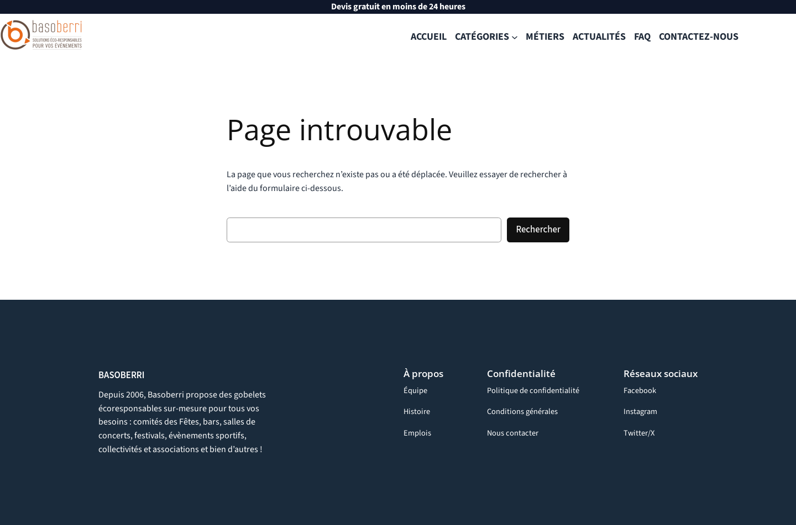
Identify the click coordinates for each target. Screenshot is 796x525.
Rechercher (538, 229)
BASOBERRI (121, 375)
